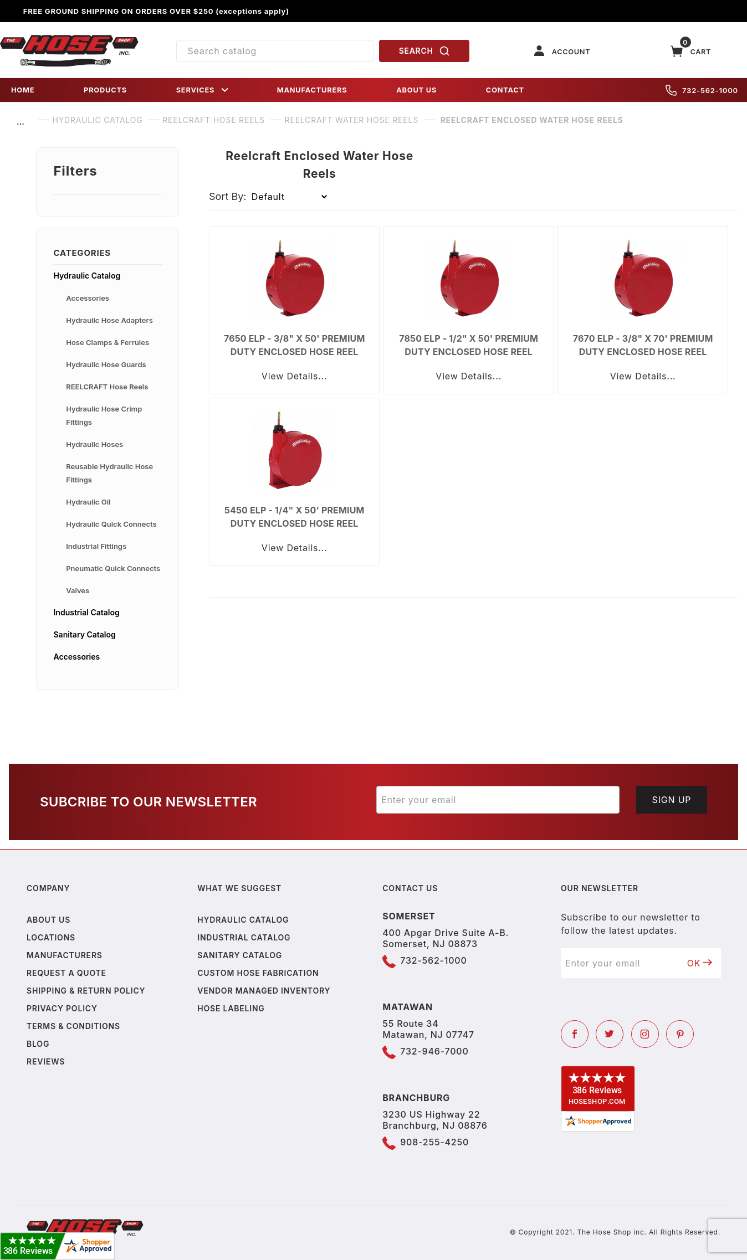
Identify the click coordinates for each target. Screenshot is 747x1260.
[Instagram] (645, 1034)
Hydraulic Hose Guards (106, 364)
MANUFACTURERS (312, 90)
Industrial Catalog (86, 612)
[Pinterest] (680, 1034)
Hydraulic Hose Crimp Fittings (104, 415)
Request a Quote (66, 973)
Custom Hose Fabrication (258, 973)
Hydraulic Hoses (94, 444)
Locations (51, 937)
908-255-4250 (434, 1142)
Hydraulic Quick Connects (111, 524)
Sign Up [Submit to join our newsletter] (672, 799)
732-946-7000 (434, 1051)
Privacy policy (62, 1008)
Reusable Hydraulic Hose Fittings (109, 473)
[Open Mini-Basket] (691, 51)
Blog (38, 1043)
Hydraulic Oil (88, 501)
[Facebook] (575, 1034)
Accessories (87, 298)
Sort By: (228, 196)
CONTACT (505, 90)
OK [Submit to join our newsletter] (700, 963)
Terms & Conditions (73, 1026)
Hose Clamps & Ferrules (107, 342)
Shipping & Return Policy (86, 990)
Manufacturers (65, 955)
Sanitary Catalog (84, 634)
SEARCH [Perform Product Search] (424, 50)
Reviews (46, 1061)
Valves (77, 590)
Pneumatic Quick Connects (113, 568)
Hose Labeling (230, 1008)
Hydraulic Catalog (86, 275)
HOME (22, 90)
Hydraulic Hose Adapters (109, 320)
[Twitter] (609, 1034)
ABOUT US (416, 90)
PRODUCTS (105, 90)
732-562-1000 (702, 90)
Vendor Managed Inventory (263, 990)
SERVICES (203, 90)
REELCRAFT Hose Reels (107, 386)
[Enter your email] (498, 800)
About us (48, 919)
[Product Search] (275, 51)
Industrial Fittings (96, 546)
